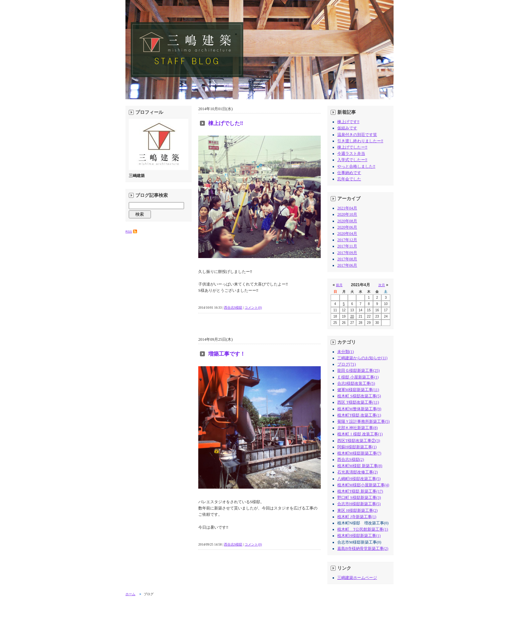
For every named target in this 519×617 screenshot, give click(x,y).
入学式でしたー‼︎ (352, 159)
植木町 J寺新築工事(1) (356, 516)
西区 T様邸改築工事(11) (358, 402)
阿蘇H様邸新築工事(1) (357, 447)
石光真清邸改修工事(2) (357, 472)
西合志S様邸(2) (350, 459)
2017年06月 (347, 265)
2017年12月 (347, 240)
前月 (339, 285)
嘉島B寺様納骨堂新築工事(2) (362, 548)
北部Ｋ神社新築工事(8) (357, 427)
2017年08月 (347, 259)
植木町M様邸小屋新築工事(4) (363, 485)
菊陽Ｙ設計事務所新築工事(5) (363, 421)
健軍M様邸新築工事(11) (358, 389)
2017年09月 (347, 252)
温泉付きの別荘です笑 (357, 134)
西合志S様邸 (233, 307)
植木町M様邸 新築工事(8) (359, 465)
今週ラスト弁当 (351, 153)
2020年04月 (347, 233)
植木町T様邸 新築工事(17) (360, 491)
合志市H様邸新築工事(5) (359, 504)
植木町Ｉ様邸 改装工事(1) (360, 434)
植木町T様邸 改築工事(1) (359, 415)
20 (352, 316)
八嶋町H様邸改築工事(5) (359, 478)
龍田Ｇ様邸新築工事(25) (358, 370)
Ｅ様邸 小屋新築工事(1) (358, 377)
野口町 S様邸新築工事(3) (359, 497)
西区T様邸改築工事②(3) (358, 440)
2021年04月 (347, 208)
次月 (381, 285)
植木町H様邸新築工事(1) (359, 535)
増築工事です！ (226, 354)
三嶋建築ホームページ (357, 577)
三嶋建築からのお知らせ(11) (362, 358)
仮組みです (347, 128)
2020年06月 (347, 227)
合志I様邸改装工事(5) (356, 383)
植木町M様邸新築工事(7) (359, 453)
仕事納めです (349, 172)
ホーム (130, 594)
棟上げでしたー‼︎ (352, 147)
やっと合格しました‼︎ (356, 166)
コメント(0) (253, 307)
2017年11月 (347, 246)
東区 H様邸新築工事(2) (357, 510)
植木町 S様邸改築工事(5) (359, 396)
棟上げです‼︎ (348, 121)
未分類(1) (345, 351)
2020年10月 (347, 214)
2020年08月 (347, 221)
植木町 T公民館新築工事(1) (362, 529)
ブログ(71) (346, 364)
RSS (128, 231)
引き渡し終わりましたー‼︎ (360, 141)
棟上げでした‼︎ (225, 123)
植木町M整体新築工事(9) (359, 409)
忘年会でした (349, 179)
